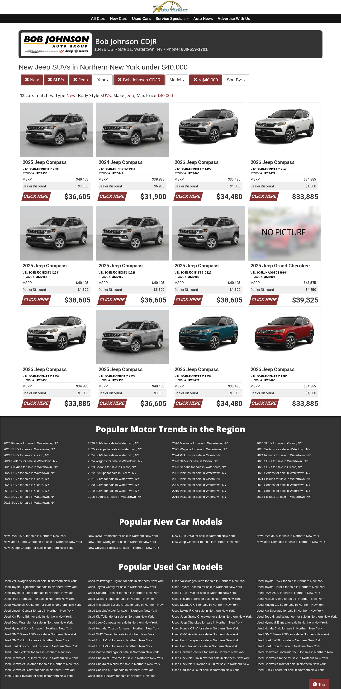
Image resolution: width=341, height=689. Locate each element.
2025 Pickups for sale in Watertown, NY (115, 449)
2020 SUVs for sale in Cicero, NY (26, 485)
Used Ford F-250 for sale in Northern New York (288, 640)
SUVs (56, 79)
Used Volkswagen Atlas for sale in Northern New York (40, 581)
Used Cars (141, 19)
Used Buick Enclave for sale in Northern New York (122, 676)
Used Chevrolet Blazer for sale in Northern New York (40, 670)
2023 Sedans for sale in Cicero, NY (112, 467)
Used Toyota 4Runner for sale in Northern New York (39, 593)
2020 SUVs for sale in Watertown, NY (113, 485)
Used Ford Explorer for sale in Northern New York (37, 652)
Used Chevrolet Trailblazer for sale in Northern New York (211, 658)
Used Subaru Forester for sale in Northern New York (123, 593)
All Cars (98, 19)
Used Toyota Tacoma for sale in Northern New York (207, 587)
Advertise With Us (234, 19)
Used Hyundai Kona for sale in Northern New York (38, 628)
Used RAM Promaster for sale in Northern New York (39, 599)
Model (177, 80)
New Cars (118, 19)
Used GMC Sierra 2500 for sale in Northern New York (293, 634)
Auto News (203, 19)
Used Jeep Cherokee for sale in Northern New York (207, 622)
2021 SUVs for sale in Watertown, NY (113, 479)
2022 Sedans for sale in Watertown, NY (283, 473)
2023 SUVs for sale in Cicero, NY (195, 461)
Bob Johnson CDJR (139, 79)
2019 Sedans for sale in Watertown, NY (283, 491)
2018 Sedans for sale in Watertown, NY (115, 496)
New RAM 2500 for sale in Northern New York (203, 536)
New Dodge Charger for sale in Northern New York (38, 547)
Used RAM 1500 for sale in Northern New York (204, 593)
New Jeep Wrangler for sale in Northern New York (122, 542)
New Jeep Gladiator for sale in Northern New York (206, 542)
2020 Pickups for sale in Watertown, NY (199, 485)
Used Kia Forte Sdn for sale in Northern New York (37, 616)
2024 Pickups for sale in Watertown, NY (283, 455)
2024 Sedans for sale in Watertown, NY (30, 461)
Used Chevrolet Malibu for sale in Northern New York (124, 664)
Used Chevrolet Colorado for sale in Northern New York (41, 664)
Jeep (80, 79)
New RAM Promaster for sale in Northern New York (123, 536)
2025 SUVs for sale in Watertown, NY (29, 449)
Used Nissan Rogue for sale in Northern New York (122, 599)
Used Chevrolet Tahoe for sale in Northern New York (292, 658)
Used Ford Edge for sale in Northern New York (288, 646)
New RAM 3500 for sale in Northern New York (287, 536)
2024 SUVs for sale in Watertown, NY (113, 455)
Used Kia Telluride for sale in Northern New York (121, 616)
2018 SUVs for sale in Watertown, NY (29, 496)
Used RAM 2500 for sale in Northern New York (288, 593)
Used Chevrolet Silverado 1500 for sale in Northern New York (294, 653)
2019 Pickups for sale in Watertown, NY (199, 491)
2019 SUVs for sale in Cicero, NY (26, 491)
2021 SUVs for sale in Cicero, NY (26, 479)
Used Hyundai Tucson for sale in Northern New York (123, 628)
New (32, 79)
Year (103, 80)
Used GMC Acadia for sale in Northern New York (205, 634)
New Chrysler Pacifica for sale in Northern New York (123, 547)
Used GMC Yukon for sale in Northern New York (36, 640)
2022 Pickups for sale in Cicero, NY (112, 473)
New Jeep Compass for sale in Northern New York (290, 542)
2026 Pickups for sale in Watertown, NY (31, 443)
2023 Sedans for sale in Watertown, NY (199, 467)
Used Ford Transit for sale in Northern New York (205, 646)
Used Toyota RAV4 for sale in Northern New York (289, 581)
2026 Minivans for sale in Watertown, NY (200, 443)
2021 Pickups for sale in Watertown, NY (283, 479)
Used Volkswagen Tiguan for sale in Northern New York (126, 581)
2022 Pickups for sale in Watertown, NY (199, 473)
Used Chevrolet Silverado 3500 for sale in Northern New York (210, 665)
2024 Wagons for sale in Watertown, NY (115, 461)
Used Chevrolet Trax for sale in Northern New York (291, 664)
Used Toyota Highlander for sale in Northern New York (40, 587)
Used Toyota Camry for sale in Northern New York (122, 587)
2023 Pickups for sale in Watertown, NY (31, 467)
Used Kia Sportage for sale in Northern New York (289, 610)
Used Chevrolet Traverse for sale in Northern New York (125, 658)
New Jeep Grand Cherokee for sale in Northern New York (43, 542)
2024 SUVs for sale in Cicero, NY (26, 455)
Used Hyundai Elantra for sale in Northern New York (291, 622)
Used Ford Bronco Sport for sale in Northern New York (41, 646)
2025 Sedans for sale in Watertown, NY (283, 449)
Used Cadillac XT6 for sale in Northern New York (205, 670)
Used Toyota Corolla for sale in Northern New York (290, 587)
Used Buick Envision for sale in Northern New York (38, 676)
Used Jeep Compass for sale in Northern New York (122, 622)
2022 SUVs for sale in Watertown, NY (29, 473)
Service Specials (172, 19)
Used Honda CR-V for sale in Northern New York (205, 628)
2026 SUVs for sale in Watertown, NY (113, 443)
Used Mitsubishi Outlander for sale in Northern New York (42, 604)
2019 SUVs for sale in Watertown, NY (113, 491)
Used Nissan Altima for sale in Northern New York (290, 599)
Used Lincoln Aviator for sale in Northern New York (122, 610)
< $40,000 (205, 79)
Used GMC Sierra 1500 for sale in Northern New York (40, 634)
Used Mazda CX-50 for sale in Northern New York (290, 604)
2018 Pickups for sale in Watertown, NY (199, 496)
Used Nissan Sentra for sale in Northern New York (206, 599)
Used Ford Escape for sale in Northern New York (205, 640)
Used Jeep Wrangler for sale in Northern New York (38, 622)
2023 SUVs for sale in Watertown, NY (282, 461)
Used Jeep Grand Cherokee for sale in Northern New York (212, 616)
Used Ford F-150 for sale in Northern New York (120, 640)
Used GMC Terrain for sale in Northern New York (121, 634)
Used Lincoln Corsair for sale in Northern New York (38, 610)
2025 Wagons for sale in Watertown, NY (199, 449)
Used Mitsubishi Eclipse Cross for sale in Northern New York (126, 605)
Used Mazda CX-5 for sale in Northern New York (205, 604)
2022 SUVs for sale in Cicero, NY (279, 467)
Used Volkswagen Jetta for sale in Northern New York (208, 581)
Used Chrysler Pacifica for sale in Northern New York (208, 652)
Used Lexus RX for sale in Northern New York (203, 610)
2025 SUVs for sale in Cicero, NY (279, 443)
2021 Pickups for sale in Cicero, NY (196, 479)
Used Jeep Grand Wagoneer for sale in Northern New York (296, 616)
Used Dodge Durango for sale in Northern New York (123, 652)
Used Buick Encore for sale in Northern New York (290, 670)
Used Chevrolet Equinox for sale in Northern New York (41, 658)
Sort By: (236, 80)
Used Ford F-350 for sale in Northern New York (120, 646)
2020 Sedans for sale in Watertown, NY (283, 485)
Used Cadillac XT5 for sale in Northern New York (121, 670)
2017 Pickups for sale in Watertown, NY (283, 496)
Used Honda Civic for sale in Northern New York (289, 628)
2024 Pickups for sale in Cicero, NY (196, 455)
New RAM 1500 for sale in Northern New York (35, 536)
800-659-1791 (194, 49)
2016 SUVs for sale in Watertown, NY (29, 502)
